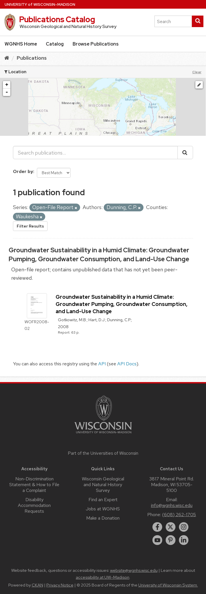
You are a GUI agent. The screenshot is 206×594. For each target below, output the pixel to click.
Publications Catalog (57, 19)
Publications (32, 57)
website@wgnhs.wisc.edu (134, 570)
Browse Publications (96, 44)
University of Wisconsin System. (168, 585)
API (102, 364)
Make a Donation (103, 518)
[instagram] (184, 527)
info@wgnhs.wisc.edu (171, 505)
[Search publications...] (95, 152)
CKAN (37, 585)
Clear (196, 72)
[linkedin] (184, 540)
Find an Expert (103, 500)
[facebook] (157, 527)
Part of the (103, 453)
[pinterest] (170, 540)
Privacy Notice (59, 585)
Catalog (55, 44)
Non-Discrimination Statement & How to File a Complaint (34, 484)
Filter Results (30, 226)
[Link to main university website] (103, 434)
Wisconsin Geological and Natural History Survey (103, 484)
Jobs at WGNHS (103, 509)
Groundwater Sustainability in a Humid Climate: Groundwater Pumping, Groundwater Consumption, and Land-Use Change (99, 254)
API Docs (127, 364)
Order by (23, 171)
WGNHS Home (21, 44)
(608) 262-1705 (179, 515)
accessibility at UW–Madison (102, 577)
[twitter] (170, 527)
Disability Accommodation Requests (34, 505)
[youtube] (157, 540)
